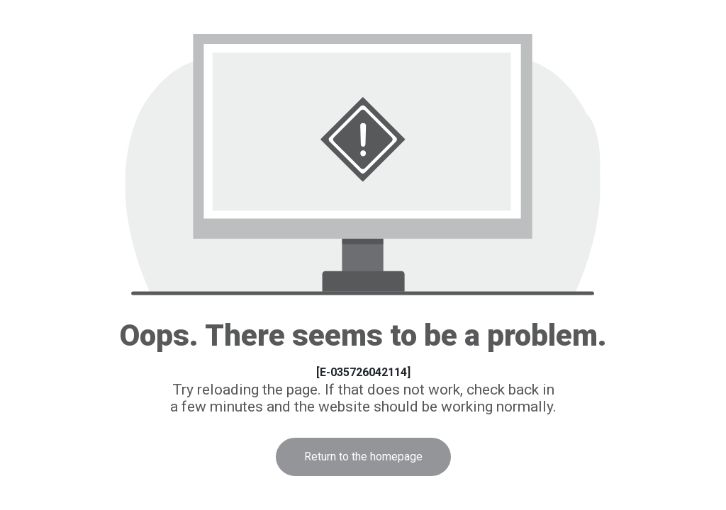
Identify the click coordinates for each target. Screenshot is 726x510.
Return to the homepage (363, 456)
